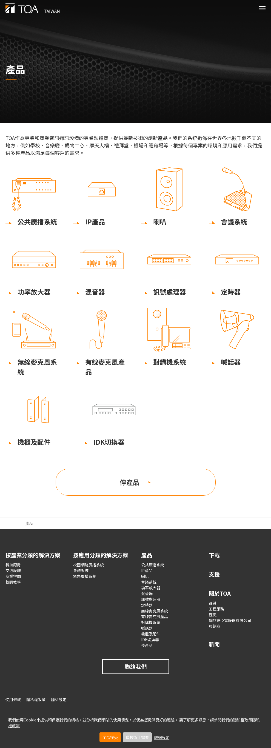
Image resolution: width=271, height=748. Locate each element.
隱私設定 (58, 699)
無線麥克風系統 (154, 610)
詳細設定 (161, 737)
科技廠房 (13, 564)
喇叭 (145, 576)
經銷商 (214, 626)
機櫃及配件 (150, 633)
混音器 (147, 593)
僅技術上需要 (137, 737)
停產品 (129, 482)
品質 (212, 603)
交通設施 (13, 570)
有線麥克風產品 (154, 616)
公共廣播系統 (152, 564)
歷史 (212, 614)
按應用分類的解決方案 (100, 555)
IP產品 (146, 570)
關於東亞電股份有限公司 (230, 620)
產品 (146, 555)
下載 (214, 555)
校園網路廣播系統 (88, 564)
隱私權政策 (35, 699)
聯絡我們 (136, 666)
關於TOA (220, 593)
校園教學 (13, 582)
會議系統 (81, 570)
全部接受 (110, 737)
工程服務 (216, 609)
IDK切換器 (150, 639)
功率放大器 (150, 587)
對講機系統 (150, 622)
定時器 (147, 605)
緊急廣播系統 (84, 576)
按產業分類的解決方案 (32, 555)
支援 (214, 574)
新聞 (214, 644)
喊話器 (147, 628)
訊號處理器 (150, 599)
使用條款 (13, 699)
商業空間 (13, 576)
